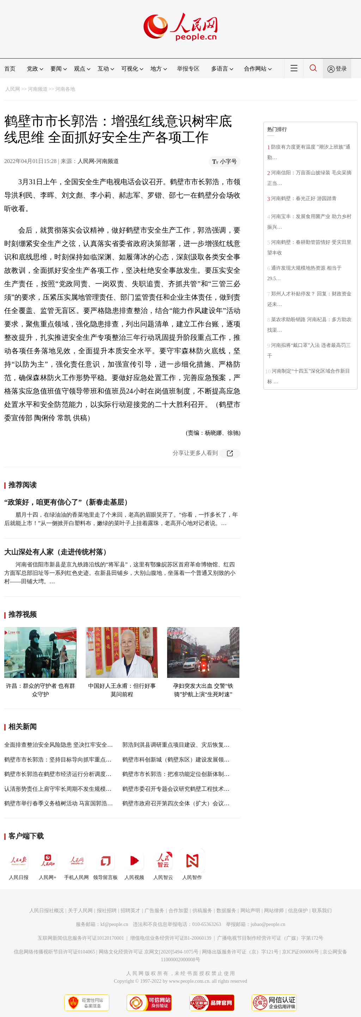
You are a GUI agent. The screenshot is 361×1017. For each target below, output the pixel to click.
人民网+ (47, 864)
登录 (341, 69)
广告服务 (154, 910)
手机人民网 (76, 864)
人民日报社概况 (46, 910)
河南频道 (38, 89)
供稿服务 (202, 910)
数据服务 (226, 910)
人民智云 (163, 864)
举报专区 (188, 69)
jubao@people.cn (268, 924)
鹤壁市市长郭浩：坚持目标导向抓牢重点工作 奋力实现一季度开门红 (89, 760)
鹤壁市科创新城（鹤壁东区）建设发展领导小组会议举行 (192, 760)
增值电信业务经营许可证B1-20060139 (171, 938)
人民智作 (192, 864)
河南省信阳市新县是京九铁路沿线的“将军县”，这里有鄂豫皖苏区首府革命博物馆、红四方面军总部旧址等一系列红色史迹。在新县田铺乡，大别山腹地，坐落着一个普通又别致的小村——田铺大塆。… (119, 572)
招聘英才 (130, 910)
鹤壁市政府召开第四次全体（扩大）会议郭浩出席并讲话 (192, 803)
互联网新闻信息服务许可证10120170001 (81, 938)
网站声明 (250, 910)
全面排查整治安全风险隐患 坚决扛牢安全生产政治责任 (72, 745)
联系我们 (322, 910)
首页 (10, 69)
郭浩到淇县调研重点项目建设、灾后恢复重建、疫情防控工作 (198, 745)
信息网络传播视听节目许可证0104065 (54, 952)
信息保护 (298, 910)
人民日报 (18, 864)
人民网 (12, 89)
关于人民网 (80, 910)
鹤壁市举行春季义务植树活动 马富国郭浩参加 (61, 803)
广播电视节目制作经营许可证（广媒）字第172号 (270, 938)
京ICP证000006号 (300, 952)
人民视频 (134, 864)
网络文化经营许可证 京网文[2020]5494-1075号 (149, 952)
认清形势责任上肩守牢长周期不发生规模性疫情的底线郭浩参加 (83, 789)
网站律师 (274, 910)
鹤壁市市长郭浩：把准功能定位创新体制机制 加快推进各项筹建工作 (207, 774)
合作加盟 (178, 910)
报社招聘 (107, 910)
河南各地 (65, 89)
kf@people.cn (114, 924)
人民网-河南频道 (98, 161)
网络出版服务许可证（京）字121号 (240, 952)
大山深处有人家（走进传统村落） (57, 552)
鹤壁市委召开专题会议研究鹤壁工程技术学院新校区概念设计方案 (204, 789)
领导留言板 (105, 864)
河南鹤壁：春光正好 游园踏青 (304, 198)
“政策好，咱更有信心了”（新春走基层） (67, 502)
